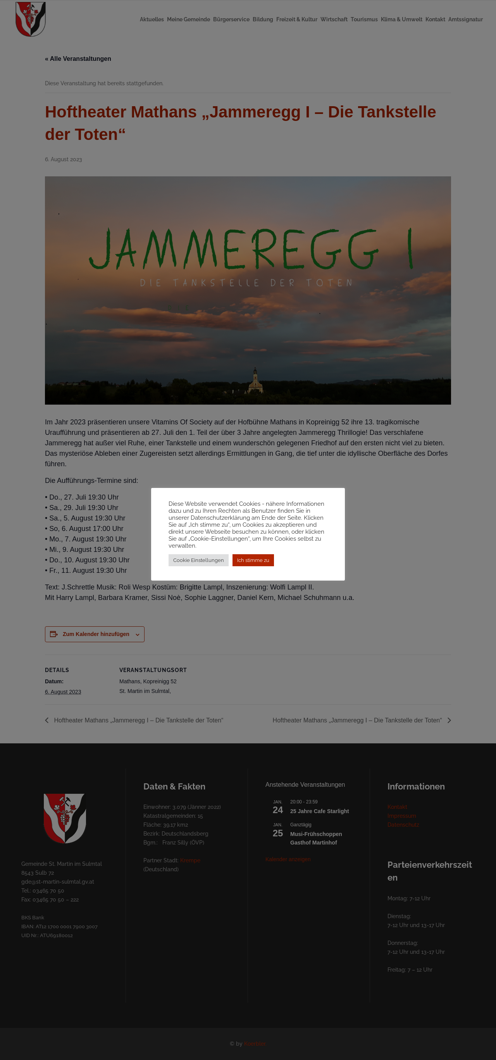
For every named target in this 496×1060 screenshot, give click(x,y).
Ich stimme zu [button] (253, 560)
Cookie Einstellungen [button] (198, 560)
